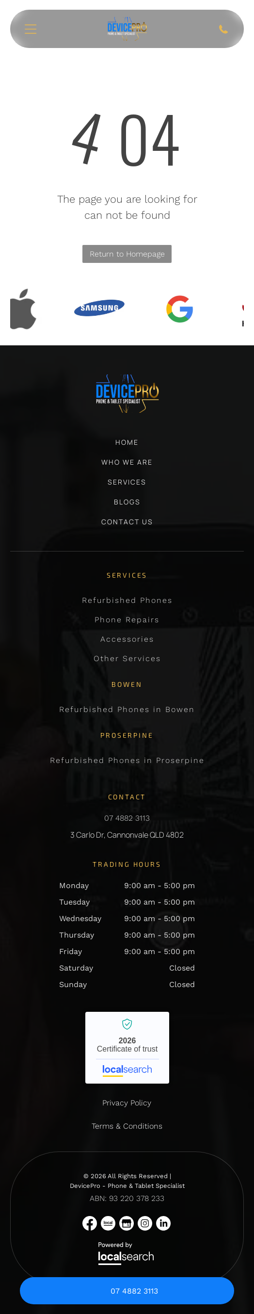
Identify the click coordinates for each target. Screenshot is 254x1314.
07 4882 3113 (127, 818)
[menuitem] (127, 447)
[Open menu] (30, 29)
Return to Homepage (127, 254)
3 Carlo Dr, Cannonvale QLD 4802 (127, 834)
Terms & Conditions (127, 1126)
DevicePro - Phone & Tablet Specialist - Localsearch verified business (127, 1048)
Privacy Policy (126, 1102)
